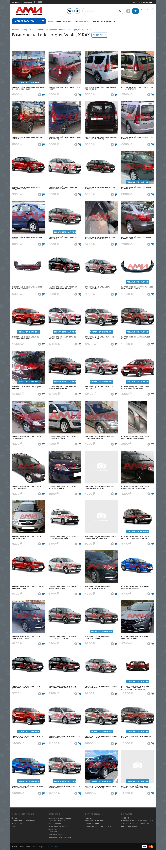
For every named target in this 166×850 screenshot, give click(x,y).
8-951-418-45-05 (136, 821)
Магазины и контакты (102, 21)
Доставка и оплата (83, 21)
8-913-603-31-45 (127, 823)
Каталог (15, 29)
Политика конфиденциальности (98, 826)
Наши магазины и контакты (23, 821)
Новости (88, 818)
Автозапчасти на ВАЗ (57, 821)
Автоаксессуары (55, 834)
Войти (135, 2)
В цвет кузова (48, 29)
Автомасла (53, 829)
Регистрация (148, 2)
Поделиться (100, 35)
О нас (58, 21)
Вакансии (118, 21)
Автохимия (53, 832)
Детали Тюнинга (55, 823)
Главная (51, 21)
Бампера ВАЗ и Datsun (31, 29)
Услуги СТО (68, 21)
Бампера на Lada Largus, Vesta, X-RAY (73, 29)
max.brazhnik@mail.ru (129, 826)
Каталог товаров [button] (29, 20)
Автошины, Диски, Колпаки (60, 837)
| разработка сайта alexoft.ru (48, 847)
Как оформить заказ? (94, 821)
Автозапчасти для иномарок (60, 818)
